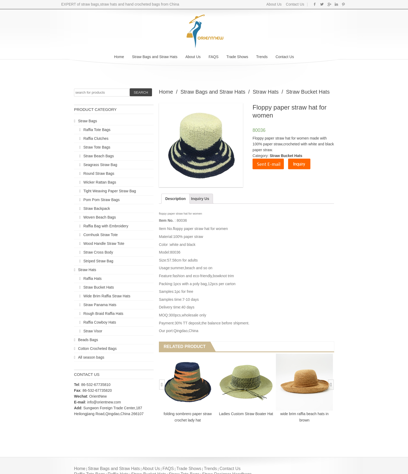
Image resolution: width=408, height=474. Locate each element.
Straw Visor (92, 331)
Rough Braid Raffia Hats (103, 313)
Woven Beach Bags (99, 217)
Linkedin (336, 4)
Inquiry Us (200, 199)
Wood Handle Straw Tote (103, 243)
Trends (262, 57)
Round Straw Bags (98, 173)
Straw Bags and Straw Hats (154, 57)
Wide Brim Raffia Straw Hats (106, 296)
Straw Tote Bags (96, 147)
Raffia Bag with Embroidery (105, 226)
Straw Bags (87, 121)
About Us (274, 4)
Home (119, 57)
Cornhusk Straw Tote (100, 235)
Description (175, 199)
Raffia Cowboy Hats (99, 322)
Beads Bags (88, 340)
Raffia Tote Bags (96, 130)
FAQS (213, 57)
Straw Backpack (96, 208)
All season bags (91, 357)
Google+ (329, 4)
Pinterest (343, 4)
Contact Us (294, 4)
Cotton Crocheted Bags (97, 348)
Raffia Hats (92, 278)
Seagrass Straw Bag (100, 165)
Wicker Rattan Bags (99, 182)
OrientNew (98, 396)
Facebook (314, 4)
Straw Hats (87, 270)
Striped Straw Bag (98, 261)
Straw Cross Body (98, 252)
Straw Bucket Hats (98, 287)
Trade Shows (237, 57)
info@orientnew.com (104, 402)
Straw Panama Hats (99, 305)
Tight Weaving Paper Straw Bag (109, 191)
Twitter (322, 4)
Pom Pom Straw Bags (101, 200)
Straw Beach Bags (98, 156)
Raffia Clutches (95, 138)
